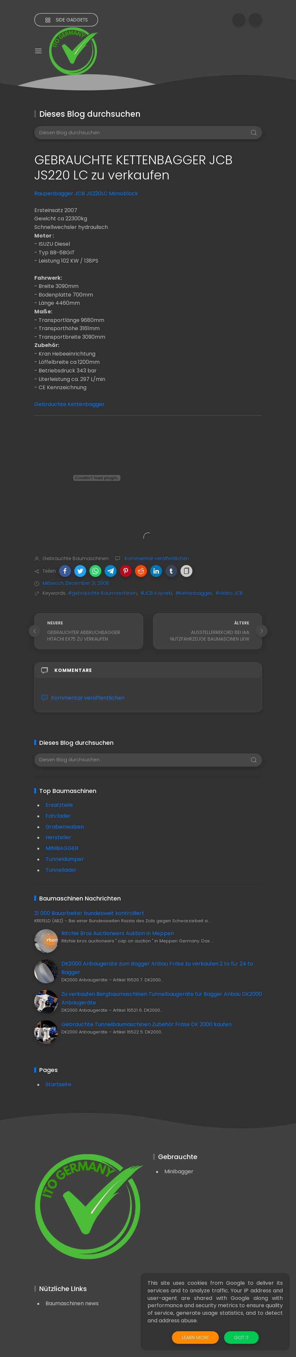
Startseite (58, 1084)
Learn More (195, 1337)
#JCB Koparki (156, 593)
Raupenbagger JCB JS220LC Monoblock (86, 193)
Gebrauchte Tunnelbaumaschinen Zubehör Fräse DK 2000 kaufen (146, 1024)
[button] (65, 571)
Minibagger (178, 1171)
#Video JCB (229, 593)
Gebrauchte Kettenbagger (69, 404)
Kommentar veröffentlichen (156, 558)
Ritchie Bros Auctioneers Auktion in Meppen (117, 933)
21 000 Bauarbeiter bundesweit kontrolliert (89, 913)
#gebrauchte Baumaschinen (102, 593)
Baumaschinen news (72, 1303)
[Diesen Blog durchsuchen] (148, 132)
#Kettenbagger (194, 593)
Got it (241, 1337)
